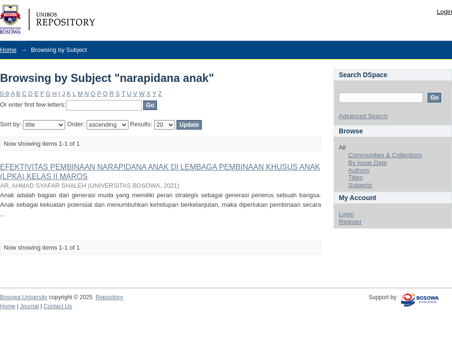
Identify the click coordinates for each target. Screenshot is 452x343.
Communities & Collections (385, 155)
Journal (29, 306)
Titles (355, 177)
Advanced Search (363, 116)
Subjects (360, 185)
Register (350, 221)
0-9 (4, 93)
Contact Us (58, 306)
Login (444, 11)
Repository (109, 297)
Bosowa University (23, 297)
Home (8, 49)
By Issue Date (367, 162)
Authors (359, 170)
